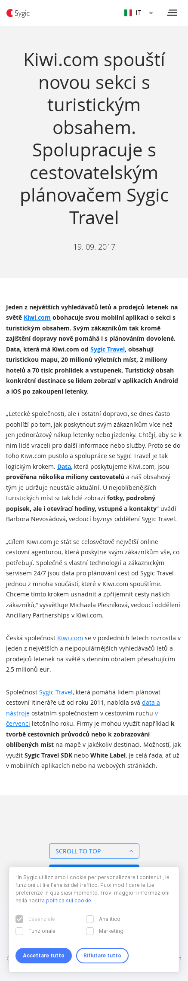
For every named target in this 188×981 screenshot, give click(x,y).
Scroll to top (94, 851)
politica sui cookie (68, 900)
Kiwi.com (37, 317)
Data (64, 466)
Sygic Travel (107, 349)
